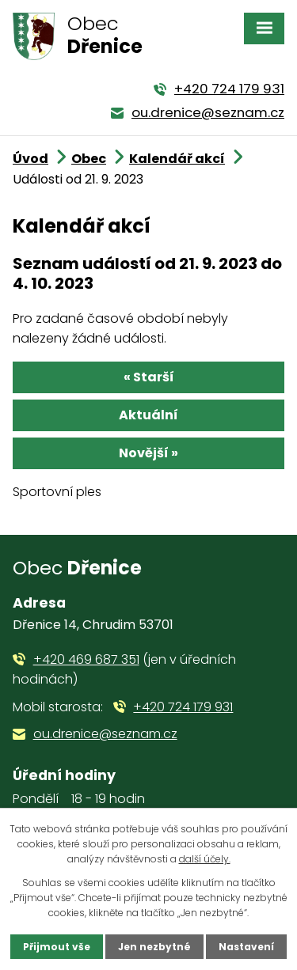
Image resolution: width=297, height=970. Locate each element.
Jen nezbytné (154, 946)
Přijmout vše (56, 946)
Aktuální (148, 415)
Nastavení (246, 946)
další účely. (204, 859)
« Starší (149, 377)
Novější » (148, 453)
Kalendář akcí (177, 159)
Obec (88, 159)
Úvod (30, 159)
